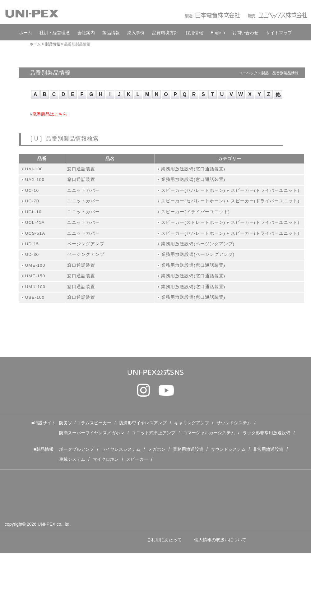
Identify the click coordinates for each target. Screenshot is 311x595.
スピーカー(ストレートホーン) (193, 222)
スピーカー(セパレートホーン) (193, 190)
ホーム (25, 32)
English (218, 32)
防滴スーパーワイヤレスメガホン (91, 432)
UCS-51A (35, 233)
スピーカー (137, 459)
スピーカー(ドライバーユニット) (265, 190)
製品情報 (111, 32)
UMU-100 (35, 286)
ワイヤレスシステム (121, 449)
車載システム (72, 459)
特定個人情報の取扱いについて (42, 562)
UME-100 (35, 265)
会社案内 (86, 32)
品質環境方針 (165, 32)
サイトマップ (279, 32)
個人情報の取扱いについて (220, 539)
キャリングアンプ (191, 422)
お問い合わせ (245, 32)
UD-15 (32, 244)
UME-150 (35, 276)
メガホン (156, 449)
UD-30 (32, 254)
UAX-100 (34, 179)
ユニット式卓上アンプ (153, 432)
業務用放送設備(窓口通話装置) (193, 169)
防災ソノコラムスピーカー (85, 422)
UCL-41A (35, 222)
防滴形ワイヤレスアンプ (143, 422)
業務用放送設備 (188, 449)
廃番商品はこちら (49, 114)
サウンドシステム (233, 422)
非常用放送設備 (268, 449)
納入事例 (136, 32)
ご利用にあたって (164, 539)
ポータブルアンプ (76, 449)
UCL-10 (33, 212)
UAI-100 (34, 169)
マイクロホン (106, 459)
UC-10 (32, 190)
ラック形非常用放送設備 (266, 432)
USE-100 (34, 297)
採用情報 (194, 32)
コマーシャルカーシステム (209, 432)
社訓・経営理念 (54, 32)
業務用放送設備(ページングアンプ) (197, 244)
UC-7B (32, 201)
